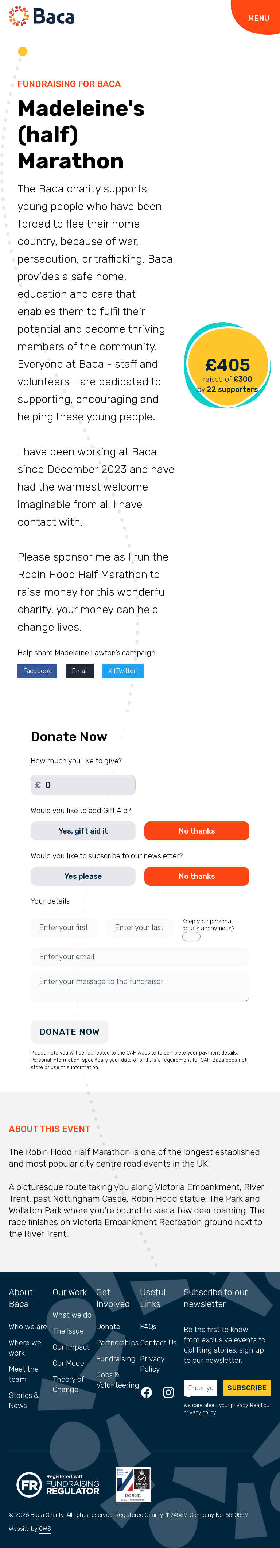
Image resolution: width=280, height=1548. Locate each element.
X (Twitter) (123, 671)
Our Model (69, 1363)
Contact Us (158, 1342)
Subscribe (247, 1388)
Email (80, 671)
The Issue (68, 1331)
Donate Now (69, 1032)
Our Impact (71, 1347)
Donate (108, 1326)
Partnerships (117, 1342)
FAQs (148, 1326)
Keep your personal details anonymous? (208, 925)
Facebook (37, 671)
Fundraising (116, 1358)
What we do (72, 1315)
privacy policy (200, 1413)
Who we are (28, 1326)
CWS (45, 1528)
